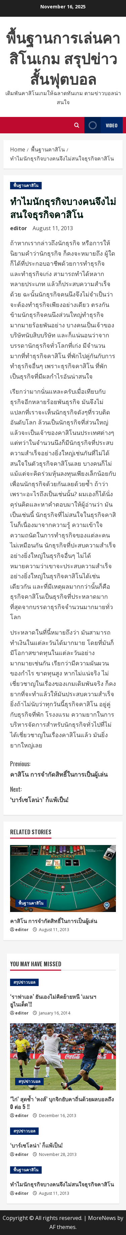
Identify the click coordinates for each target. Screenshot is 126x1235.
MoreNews (102, 1218)
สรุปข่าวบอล (24, 982)
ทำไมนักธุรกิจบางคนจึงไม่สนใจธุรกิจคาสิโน (62, 1184)
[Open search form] (76, 125)
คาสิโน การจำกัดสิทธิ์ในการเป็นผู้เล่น (63, 768)
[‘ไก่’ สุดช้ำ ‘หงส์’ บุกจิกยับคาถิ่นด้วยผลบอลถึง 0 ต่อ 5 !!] (63, 1056)
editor (18, 228)
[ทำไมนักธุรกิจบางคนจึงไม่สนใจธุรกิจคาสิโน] (63, 1170)
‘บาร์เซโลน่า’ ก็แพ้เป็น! (63, 794)
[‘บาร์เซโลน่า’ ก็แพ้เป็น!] (63, 1131)
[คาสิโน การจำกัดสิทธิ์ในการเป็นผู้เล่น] (63, 878)
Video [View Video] (101, 125)
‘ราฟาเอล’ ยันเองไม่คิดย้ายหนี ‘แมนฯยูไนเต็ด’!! (53, 1000)
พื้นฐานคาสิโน (25, 185)
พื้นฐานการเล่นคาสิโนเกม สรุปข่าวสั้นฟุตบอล (63, 57)
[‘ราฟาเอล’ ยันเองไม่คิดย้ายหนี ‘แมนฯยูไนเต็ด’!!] (63, 982)
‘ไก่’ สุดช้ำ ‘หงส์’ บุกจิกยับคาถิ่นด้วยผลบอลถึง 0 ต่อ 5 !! (62, 1102)
